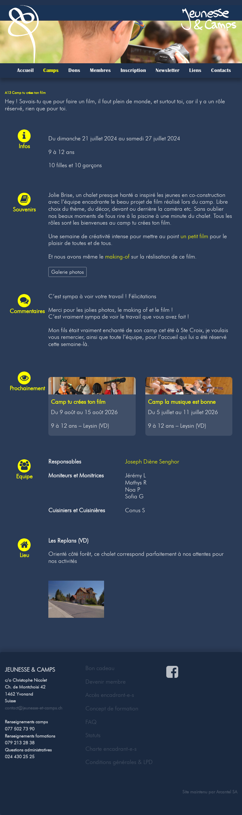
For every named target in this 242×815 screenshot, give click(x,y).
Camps (51, 70)
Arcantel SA (226, 792)
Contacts (221, 70)
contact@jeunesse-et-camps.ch (33, 708)
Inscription (133, 70)
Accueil (25, 70)
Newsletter (167, 70)
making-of (117, 256)
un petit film (194, 236)
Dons (74, 70)
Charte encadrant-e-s (111, 748)
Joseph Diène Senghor (152, 461)
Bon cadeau (99, 668)
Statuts (93, 735)
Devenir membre (105, 681)
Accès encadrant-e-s (109, 694)
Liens (195, 70)
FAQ (91, 722)
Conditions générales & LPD (119, 762)
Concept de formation (111, 708)
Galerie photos (67, 272)
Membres (100, 70)
